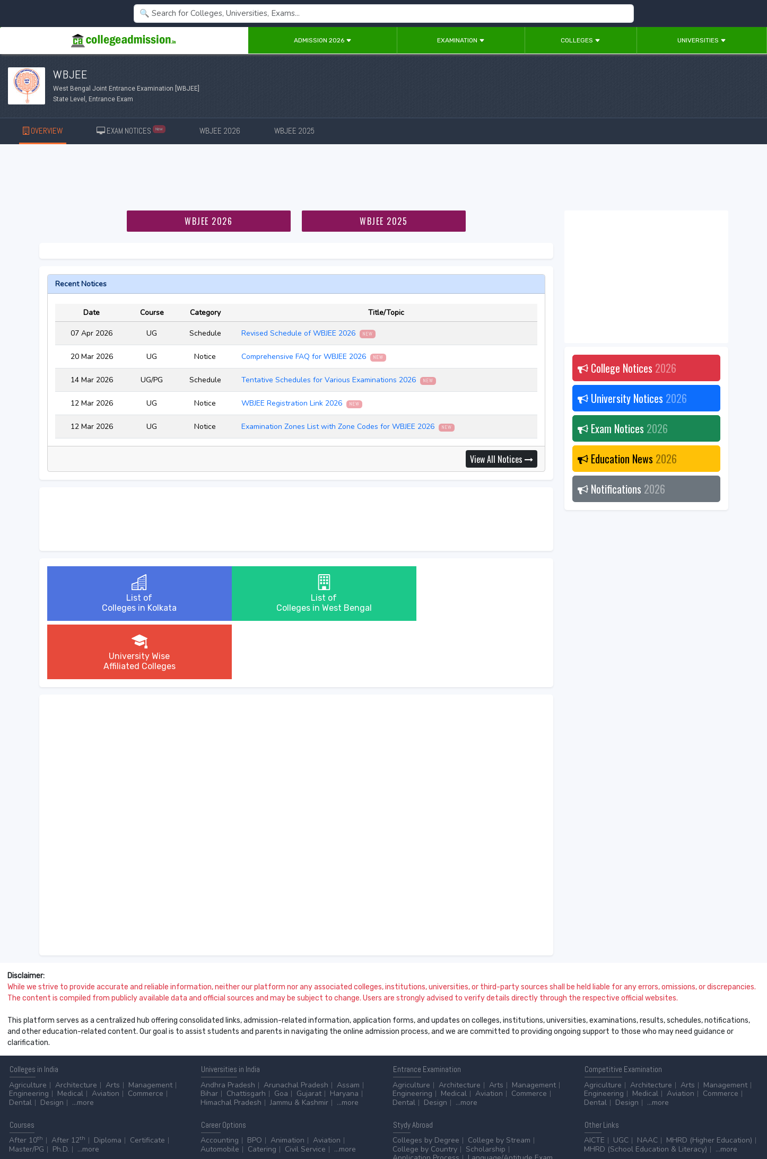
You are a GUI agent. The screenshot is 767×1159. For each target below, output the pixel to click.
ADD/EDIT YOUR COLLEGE (257, 1122)
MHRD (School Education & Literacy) (645, 1091)
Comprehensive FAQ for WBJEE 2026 (314, 357)
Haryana (344, 1035)
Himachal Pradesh (231, 1044)
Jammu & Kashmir (299, 1044)
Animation (287, 1082)
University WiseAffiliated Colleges (462, 593)
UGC (621, 1082)
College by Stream (499, 1082)
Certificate (147, 1082)
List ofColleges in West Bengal (296, 593)
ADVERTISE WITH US (182, 1122)
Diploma (107, 1082)
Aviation (105, 1035)
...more (83, 1044)
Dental (20, 1044)
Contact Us (46, 1122)
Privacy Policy (126, 1122)
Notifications (621, 489)
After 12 (68, 1082)
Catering (262, 1091)
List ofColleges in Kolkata (129, 593)
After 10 (26, 1082)
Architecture (76, 1027)
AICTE (594, 1082)
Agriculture (28, 1027)
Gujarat (309, 1035)
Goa (281, 1035)
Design (52, 1044)
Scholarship (485, 1091)
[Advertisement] (383, 179)
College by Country (425, 1091)
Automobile (220, 1091)
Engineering (29, 1035)
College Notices (627, 368)
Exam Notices (623, 428)
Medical (70, 1035)
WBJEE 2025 (294, 131)
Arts (113, 1027)
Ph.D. (61, 1091)
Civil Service (305, 1091)
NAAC (647, 1082)
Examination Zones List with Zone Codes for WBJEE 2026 (348, 427)
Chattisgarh (246, 1035)
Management (150, 1027)
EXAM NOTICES (131, 130)
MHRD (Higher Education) (709, 1082)
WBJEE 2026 (219, 131)
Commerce (145, 1035)
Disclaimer (85, 1122)
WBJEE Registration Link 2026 (302, 403)
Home (14, 1122)
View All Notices (501, 459)
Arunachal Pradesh (296, 1027)
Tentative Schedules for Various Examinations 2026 (339, 380)
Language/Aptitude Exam (510, 1099)
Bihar (209, 1035)
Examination (461, 40)
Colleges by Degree (426, 1082)
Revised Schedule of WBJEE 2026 (308, 333)
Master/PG (26, 1091)
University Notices (632, 398)
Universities (701, 40)
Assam (348, 1027)
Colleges (580, 40)
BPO (254, 1082)
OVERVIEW (43, 131)
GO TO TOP (741, 1122)
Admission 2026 (323, 40)
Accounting (220, 1082)
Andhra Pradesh (228, 1027)
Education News (627, 459)
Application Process (426, 1099)
